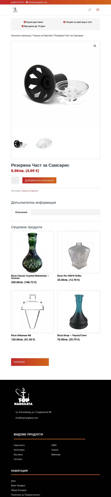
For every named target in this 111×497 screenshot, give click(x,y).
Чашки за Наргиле (42, 35)
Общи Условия (18, 490)
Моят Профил (18, 485)
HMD (53, 445)
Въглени (18, 454)
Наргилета (19, 445)
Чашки (54, 449)
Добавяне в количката (39, 180)
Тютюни (18, 459)
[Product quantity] (15, 180)
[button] (95, 46)
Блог (13, 480)
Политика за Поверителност (25, 494)
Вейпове (55, 454)
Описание (21, 212)
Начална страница (21, 35)
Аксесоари (19, 449)
